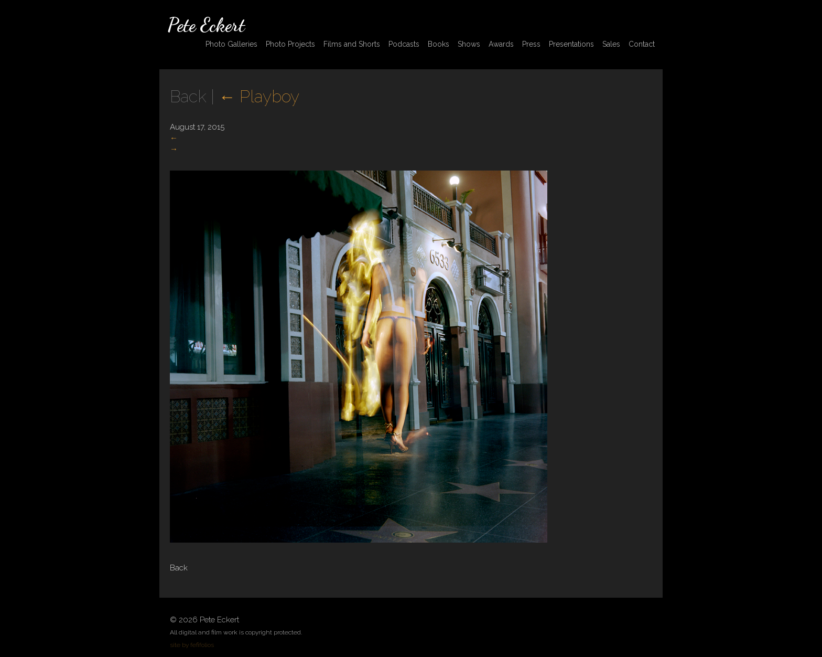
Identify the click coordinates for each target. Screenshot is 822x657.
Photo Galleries (231, 44)
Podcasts (403, 44)
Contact (642, 44)
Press (531, 44)
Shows (469, 44)
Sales (611, 44)
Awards (501, 44)
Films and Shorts (351, 44)
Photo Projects (290, 44)
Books (438, 44)
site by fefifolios (192, 645)
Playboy (259, 96)
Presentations (571, 44)
